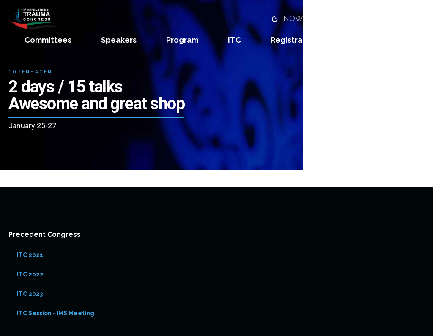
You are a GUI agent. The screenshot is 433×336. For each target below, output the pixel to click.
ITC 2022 (30, 274)
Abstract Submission (386, 39)
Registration (294, 39)
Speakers (119, 39)
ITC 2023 (30, 293)
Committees (48, 39)
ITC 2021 (30, 255)
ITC (234, 39)
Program (182, 39)
